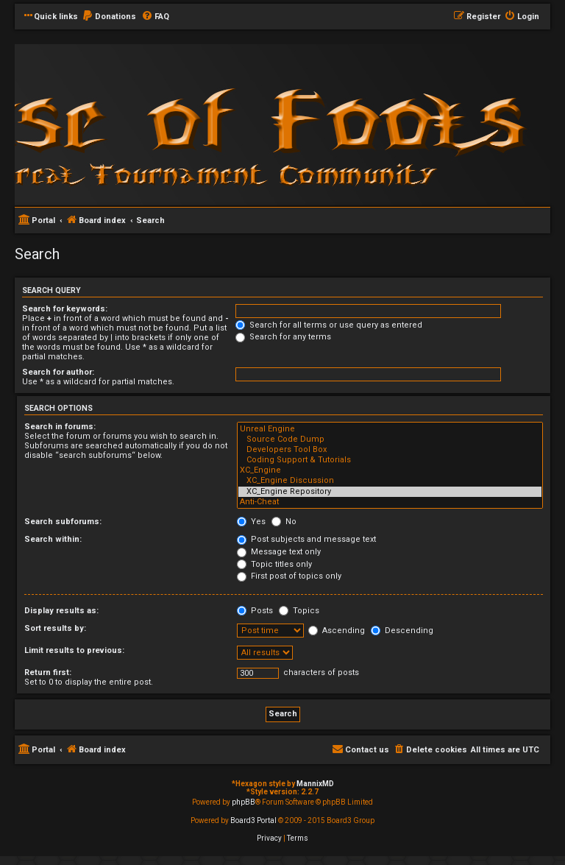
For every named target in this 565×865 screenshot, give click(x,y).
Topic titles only (274, 564)
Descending (402, 630)
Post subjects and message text (306, 539)
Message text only (279, 552)
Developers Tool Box (389, 450)
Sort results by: (55, 628)
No (283, 521)
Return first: (47, 672)
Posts (255, 610)
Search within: (53, 539)
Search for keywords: (64, 309)
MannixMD (315, 784)
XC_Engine (389, 470)
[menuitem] (109, 17)
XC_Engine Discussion (389, 481)
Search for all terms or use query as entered (328, 325)
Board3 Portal (253, 820)
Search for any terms (283, 337)
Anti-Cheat (389, 502)
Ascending (336, 630)
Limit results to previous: (74, 650)
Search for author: (58, 372)
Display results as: (61, 610)
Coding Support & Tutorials (389, 460)
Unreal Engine (389, 429)
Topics (299, 610)
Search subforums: (63, 521)
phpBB (243, 802)
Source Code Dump (389, 439)
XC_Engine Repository (389, 492)
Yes (251, 521)
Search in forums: (60, 426)
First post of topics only (289, 576)
